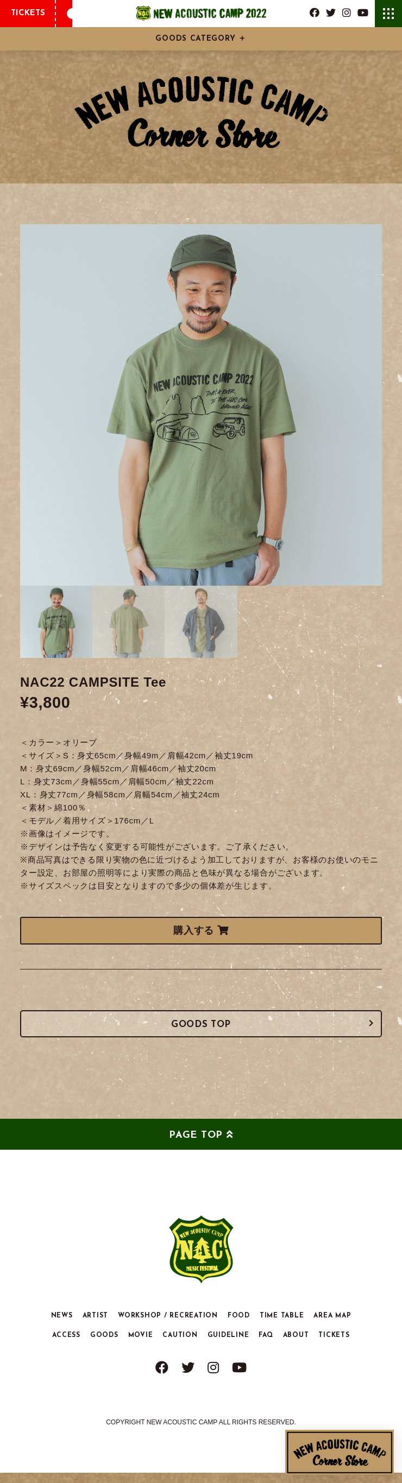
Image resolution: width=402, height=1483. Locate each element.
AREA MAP (332, 1326)
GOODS (104, 1346)
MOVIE (140, 1346)
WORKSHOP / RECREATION (168, 1326)
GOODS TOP (201, 1030)
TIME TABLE (282, 1326)
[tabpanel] (201, 405)
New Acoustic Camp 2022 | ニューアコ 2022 (201, 13)
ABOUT (296, 1346)
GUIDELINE (228, 1346)
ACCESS (66, 1346)
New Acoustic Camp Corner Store (339, 1452)
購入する (201, 930)
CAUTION (179, 1346)
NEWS (62, 1326)
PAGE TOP (196, 1145)
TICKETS (28, 13)
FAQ (266, 1346)
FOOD (239, 1326)
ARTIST (96, 1326)
